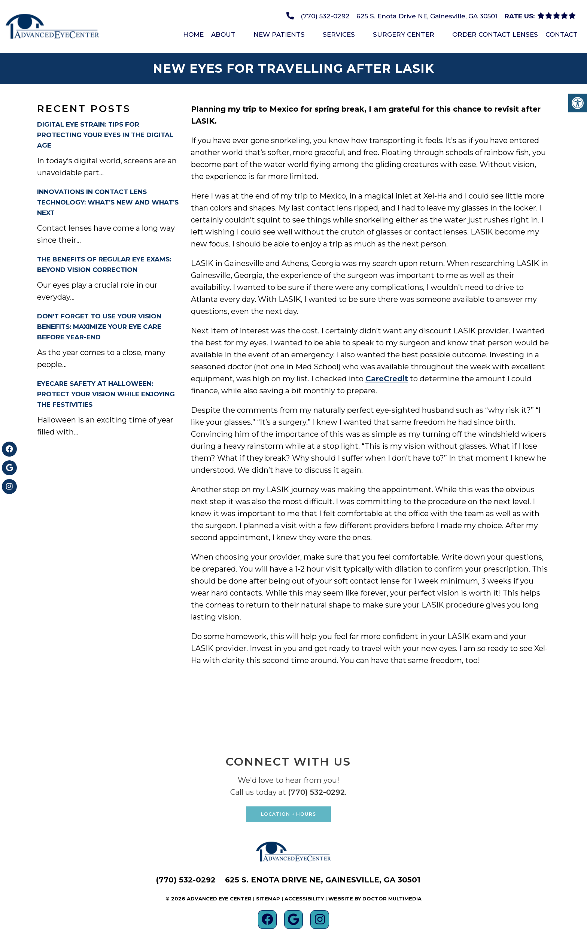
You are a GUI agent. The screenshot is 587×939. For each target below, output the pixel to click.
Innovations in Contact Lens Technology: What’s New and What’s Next (108, 202)
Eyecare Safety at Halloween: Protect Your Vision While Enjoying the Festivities (106, 394)
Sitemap (268, 899)
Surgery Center (403, 34)
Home (193, 34)
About (223, 34)
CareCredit (386, 378)
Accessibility (304, 899)
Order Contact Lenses (495, 34)
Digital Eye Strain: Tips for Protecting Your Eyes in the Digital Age (105, 135)
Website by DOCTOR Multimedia (375, 899)
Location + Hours (288, 814)
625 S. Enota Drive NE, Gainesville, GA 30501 (426, 16)
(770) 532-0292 (325, 16)
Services (339, 34)
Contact (561, 34)
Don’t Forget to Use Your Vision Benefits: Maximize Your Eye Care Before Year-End (99, 326)
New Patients (279, 34)
